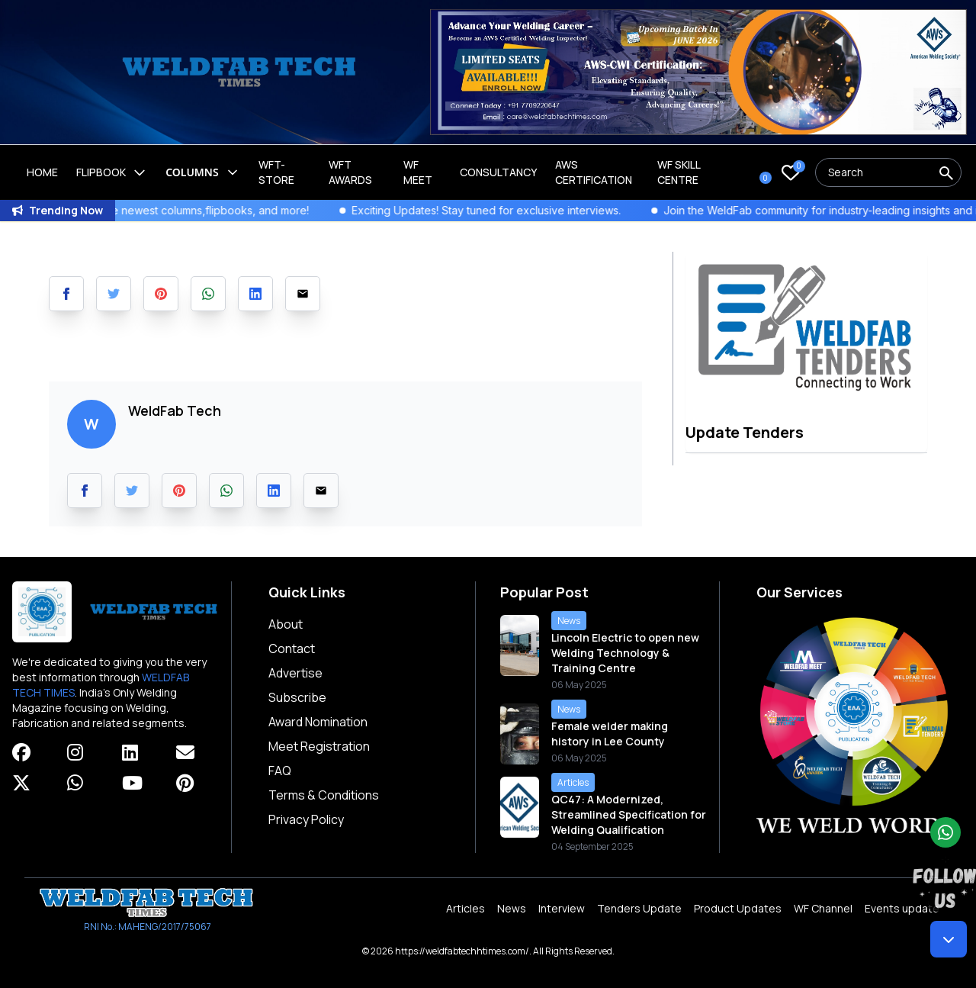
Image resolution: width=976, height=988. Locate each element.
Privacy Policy (306, 819)
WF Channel (823, 908)
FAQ (279, 770)
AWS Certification (593, 172)
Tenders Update (639, 908)
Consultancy (498, 172)
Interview (561, 908)
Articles (465, 908)
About (285, 624)
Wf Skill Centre (678, 172)
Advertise (295, 673)
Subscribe (297, 697)
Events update (902, 908)
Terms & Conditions (323, 795)
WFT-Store (276, 172)
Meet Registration (319, 746)
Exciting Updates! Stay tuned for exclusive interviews (517, 210)
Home (42, 172)
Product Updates (738, 908)
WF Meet (417, 172)
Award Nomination (318, 721)
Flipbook (111, 172)
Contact (291, 648)
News (511, 908)
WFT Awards (350, 172)
